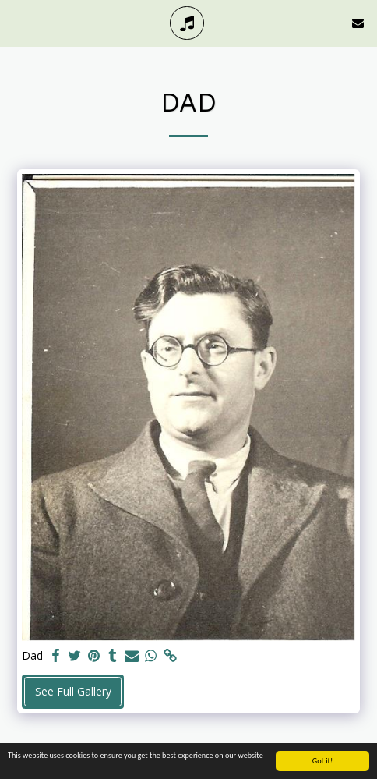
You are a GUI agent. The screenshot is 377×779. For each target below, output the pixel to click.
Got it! (322, 761)
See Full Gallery (73, 691)
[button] (17, 22)
